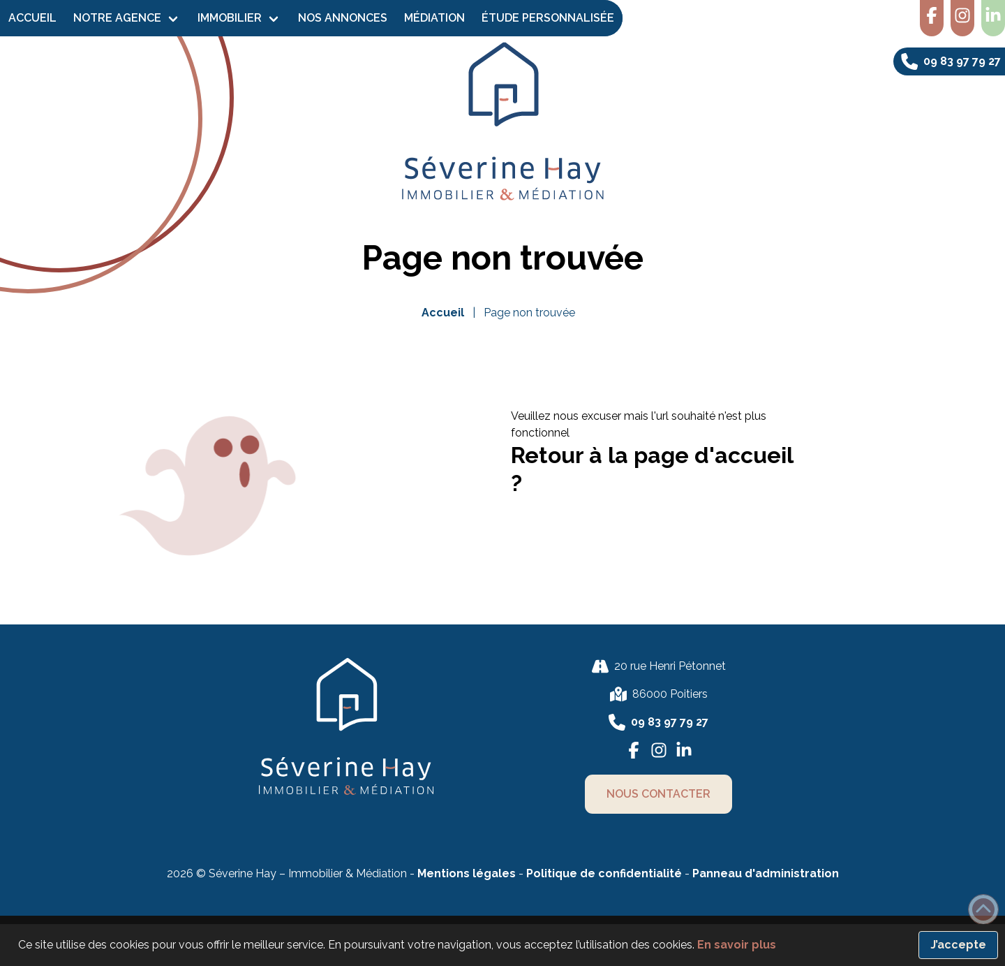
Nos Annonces (342, 17)
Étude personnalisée (548, 17)
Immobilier (230, 17)
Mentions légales (466, 873)
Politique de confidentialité (605, 873)
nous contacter (658, 793)
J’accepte (958, 944)
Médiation (434, 17)
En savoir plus (736, 944)
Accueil (32, 17)
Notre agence (117, 17)
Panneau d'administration (765, 873)
